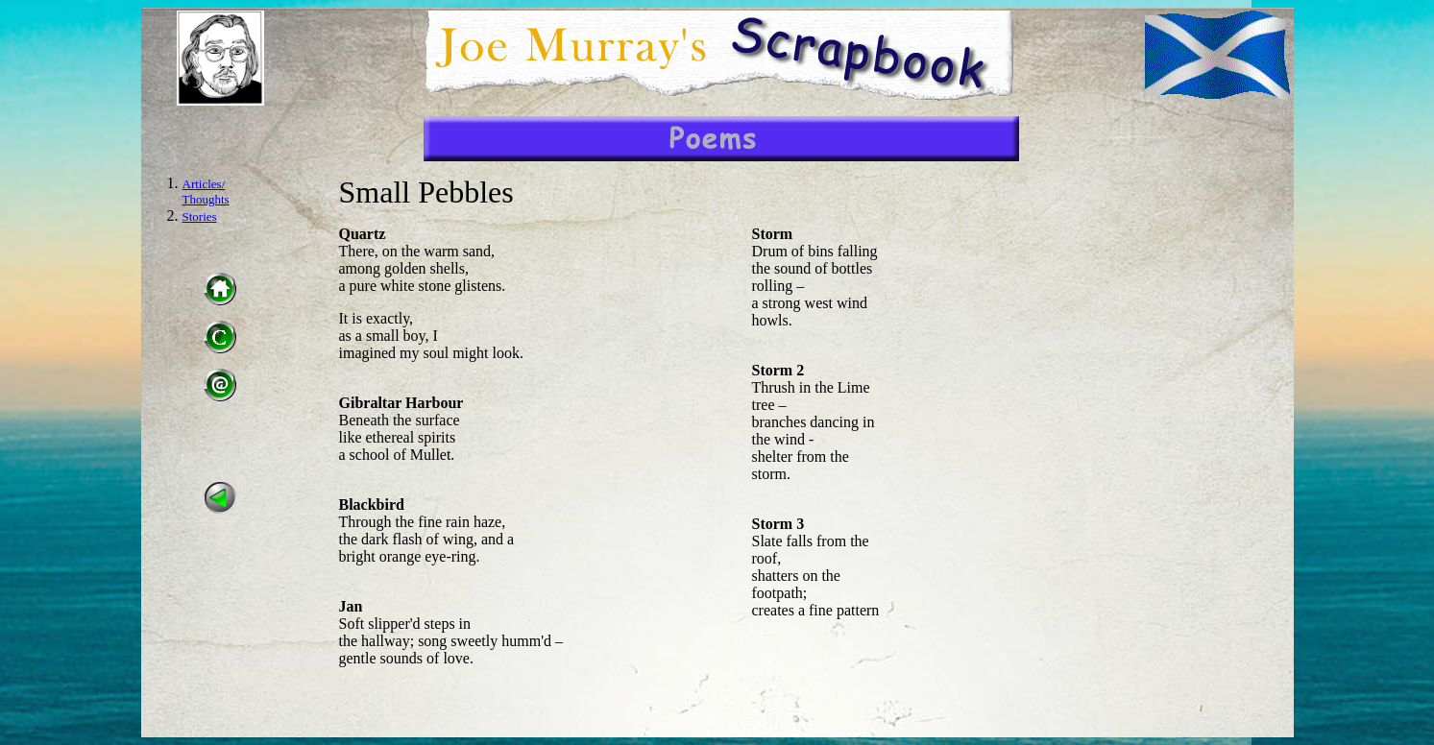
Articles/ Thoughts (206, 191)
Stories (199, 216)
